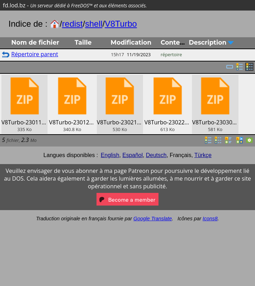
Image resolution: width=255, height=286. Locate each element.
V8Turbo (121, 23)
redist (72, 23)
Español (132, 155)
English (110, 155)
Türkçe (203, 155)
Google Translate (152, 218)
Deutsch (156, 155)
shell (93, 23)
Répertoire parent (34, 54)
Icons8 (210, 218)
